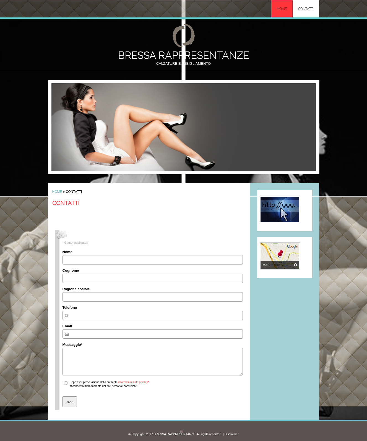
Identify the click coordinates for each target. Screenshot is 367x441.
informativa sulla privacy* (133, 382)
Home (282, 9)
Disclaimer (232, 434)
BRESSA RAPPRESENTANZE (183, 55)
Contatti (306, 9)
